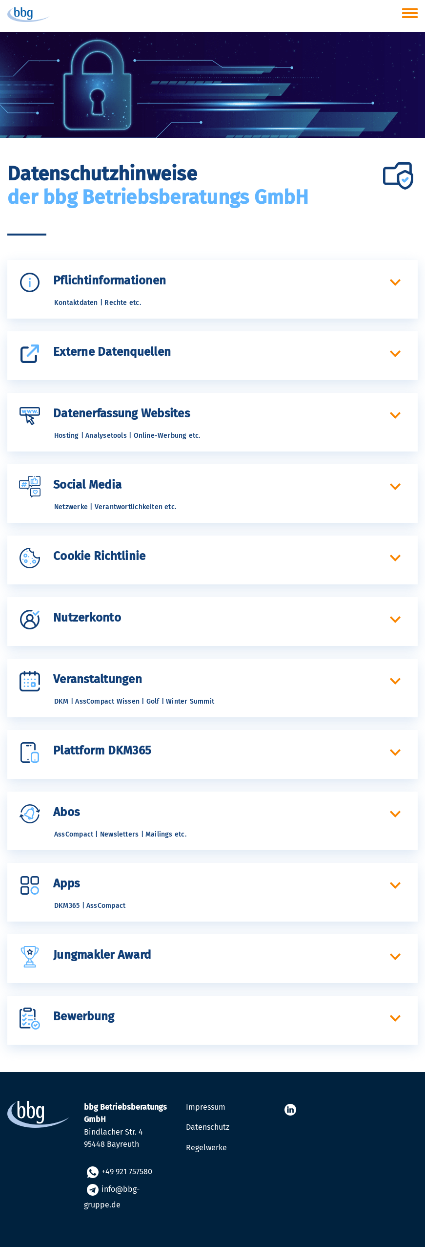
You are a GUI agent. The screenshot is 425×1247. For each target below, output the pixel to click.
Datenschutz (207, 1127)
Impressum (205, 1107)
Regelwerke (206, 1147)
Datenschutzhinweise (102, 174)
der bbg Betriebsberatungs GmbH (158, 197)
